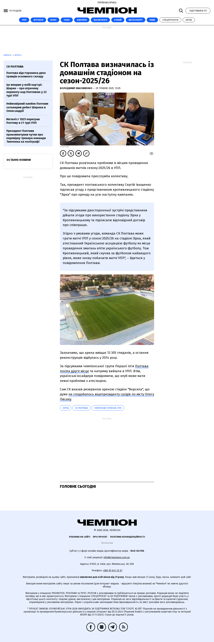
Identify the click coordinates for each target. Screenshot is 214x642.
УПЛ (24, 20)
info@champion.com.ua (117, 557)
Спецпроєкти (170, 20)
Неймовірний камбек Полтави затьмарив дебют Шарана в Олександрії (27, 107)
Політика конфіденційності (127, 536)
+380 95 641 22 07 (112, 570)
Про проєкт (100, 536)
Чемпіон (8, 55)
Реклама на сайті (79, 536)
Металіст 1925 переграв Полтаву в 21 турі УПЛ (23, 121)
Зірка (66, 408)
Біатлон (82, 20)
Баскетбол (100, 20)
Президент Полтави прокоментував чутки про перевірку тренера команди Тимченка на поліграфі (26, 136)
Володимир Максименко (76, 88)
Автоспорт (135, 20)
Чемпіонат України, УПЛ (107, 408)
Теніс (67, 20)
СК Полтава (81, 408)
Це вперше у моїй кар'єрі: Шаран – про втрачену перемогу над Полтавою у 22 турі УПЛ (26, 90)
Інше (152, 20)
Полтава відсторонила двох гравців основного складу (26, 74)
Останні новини (19, 160)
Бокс (53, 20)
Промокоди (107, 542)
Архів (189, 20)
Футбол (38, 20)
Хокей (118, 20)
